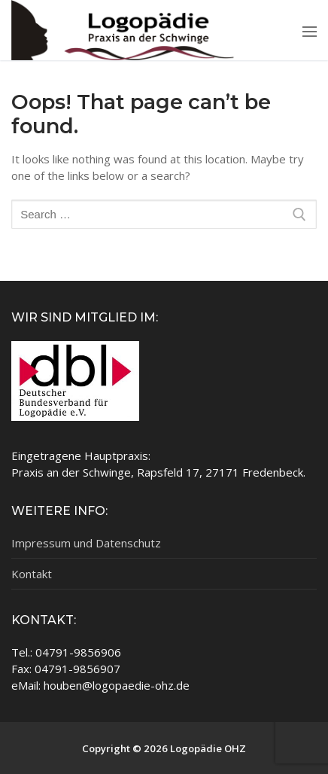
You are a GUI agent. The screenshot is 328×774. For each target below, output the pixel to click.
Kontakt (31, 573)
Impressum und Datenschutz (86, 542)
